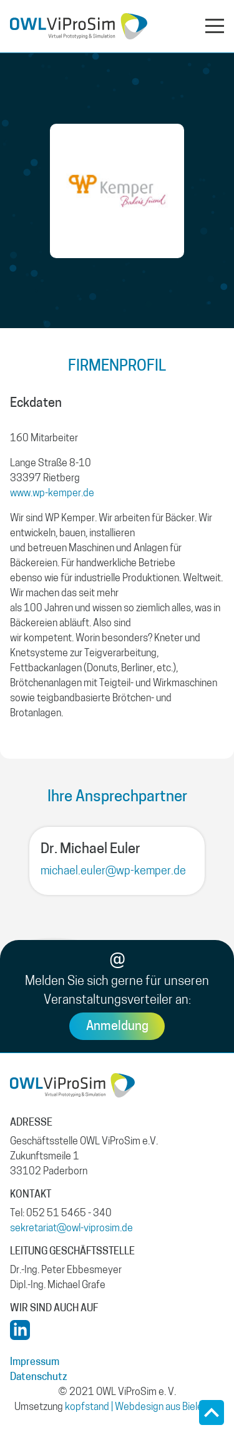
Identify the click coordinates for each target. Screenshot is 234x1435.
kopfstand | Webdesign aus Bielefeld (142, 1407)
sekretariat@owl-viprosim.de (71, 1229)
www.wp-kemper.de (52, 494)
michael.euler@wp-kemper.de (113, 872)
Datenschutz (38, 1377)
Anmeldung (117, 1027)
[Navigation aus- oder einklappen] (214, 25)
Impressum (34, 1363)
